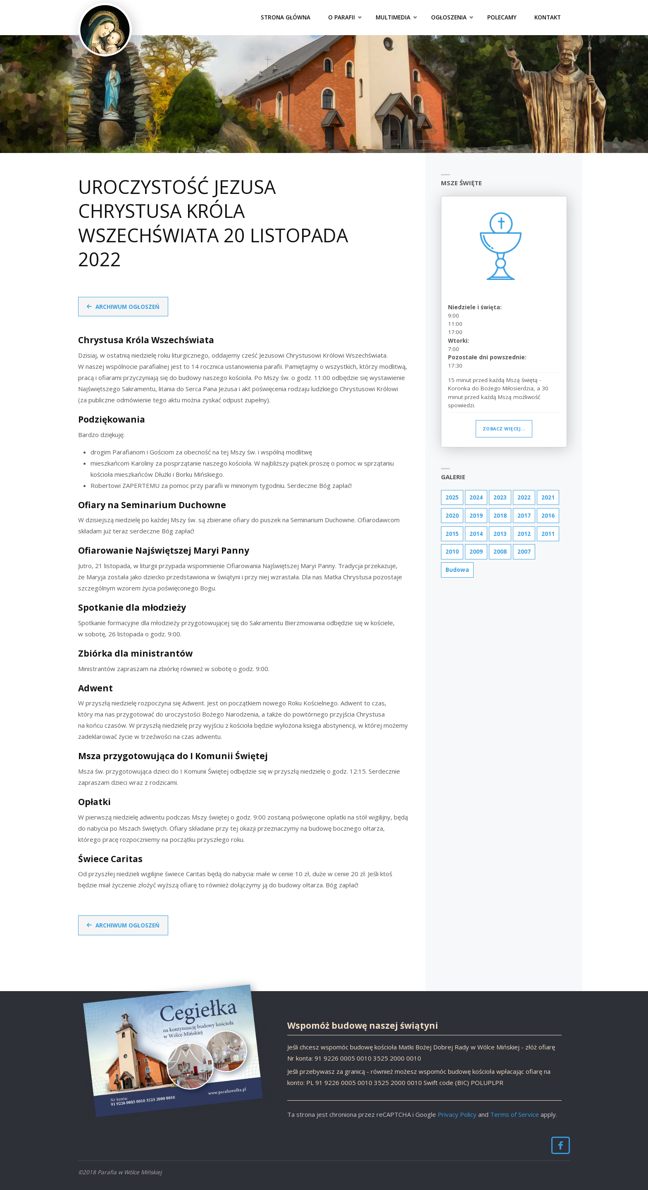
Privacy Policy (457, 1114)
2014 (476, 534)
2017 (524, 515)
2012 (524, 534)
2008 (500, 551)
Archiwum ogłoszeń (127, 307)
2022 (524, 497)
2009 (476, 551)
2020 (452, 515)
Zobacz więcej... (504, 428)
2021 (548, 497)
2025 (452, 497)
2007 (524, 551)
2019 (476, 515)
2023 (500, 497)
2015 (452, 534)
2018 (500, 515)
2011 (548, 534)
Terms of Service (514, 1114)
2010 (452, 551)
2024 (476, 497)
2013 (500, 534)
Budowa (457, 569)
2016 (548, 515)
